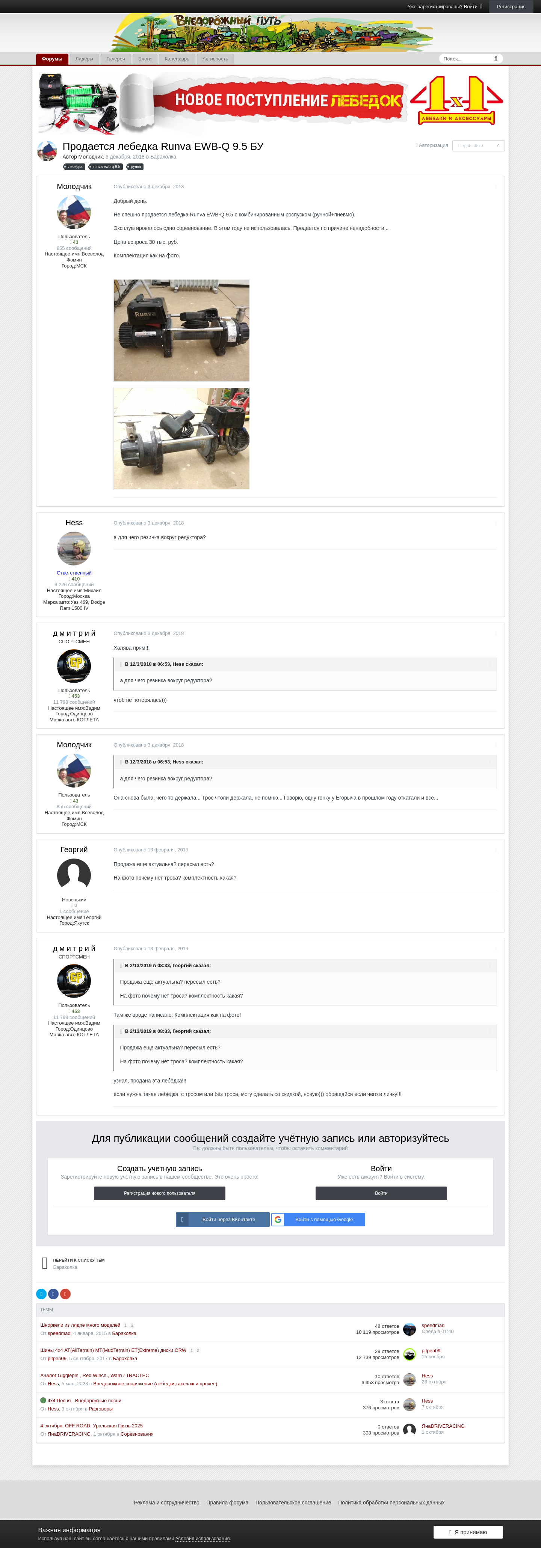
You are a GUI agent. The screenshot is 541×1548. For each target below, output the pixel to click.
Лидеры (84, 59)
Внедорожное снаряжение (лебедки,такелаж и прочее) (155, 1383)
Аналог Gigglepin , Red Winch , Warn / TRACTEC (94, 1375)
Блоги (144, 59)
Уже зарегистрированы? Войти (445, 6)
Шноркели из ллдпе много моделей (81, 1325)
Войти (381, 1193)
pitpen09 (57, 1358)
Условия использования (202, 1538)
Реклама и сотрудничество (166, 1503)
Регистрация (511, 6)
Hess (74, 523)
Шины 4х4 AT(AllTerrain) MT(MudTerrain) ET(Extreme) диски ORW (113, 1350)
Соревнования (137, 1434)
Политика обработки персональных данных (391, 1503)
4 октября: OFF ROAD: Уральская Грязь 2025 (91, 1426)
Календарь (177, 59)
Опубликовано (147, 186)
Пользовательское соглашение (293, 1503)
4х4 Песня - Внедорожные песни (84, 1400)
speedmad (59, 1333)
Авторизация (433, 145)
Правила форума (227, 1503)
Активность (215, 59)
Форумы (52, 59)
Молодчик (91, 157)
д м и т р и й (74, 633)
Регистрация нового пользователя (159, 1193)
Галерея (115, 59)
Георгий (74, 849)
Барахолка (163, 157)
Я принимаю (468, 1534)
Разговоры (101, 1409)
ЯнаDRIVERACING (69, 1434)
